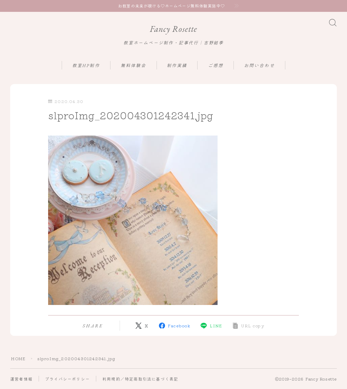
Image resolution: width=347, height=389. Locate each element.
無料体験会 (133, 66)
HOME (18, 359)
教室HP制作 (86, 66)
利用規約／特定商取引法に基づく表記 (140, 379)
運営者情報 (21, 379)
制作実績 (177, 66)
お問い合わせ (259, 66)
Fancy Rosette (173, 29)
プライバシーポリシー (67, 379)
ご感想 (215, 66)
